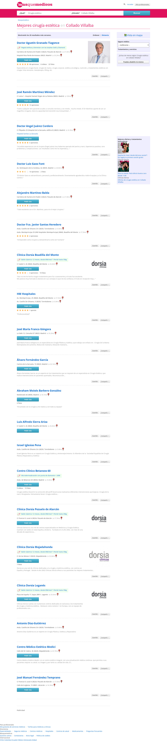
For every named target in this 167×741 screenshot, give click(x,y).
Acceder (130, 4)
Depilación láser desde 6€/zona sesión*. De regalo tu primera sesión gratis (133, 156)
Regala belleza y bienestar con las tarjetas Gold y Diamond (43, 47)
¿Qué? (22, 13)
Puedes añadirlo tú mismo (133, 62)
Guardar (95, 76)
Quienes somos (5, 736)
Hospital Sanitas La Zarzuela (27, 134)
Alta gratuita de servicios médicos (12, 727)
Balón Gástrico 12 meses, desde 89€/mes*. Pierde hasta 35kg (44, 259)
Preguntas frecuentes (94, 731)
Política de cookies (43, 736)
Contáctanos (18, 736)
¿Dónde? (76, 13)
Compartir (105, 76)
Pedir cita (28, 60)
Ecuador (15, 740)
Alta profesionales (142, 4)
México (20, 740)
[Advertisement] (133, 100)
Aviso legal (30, 736)
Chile (2, 740)
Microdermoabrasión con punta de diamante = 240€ (40, 475)
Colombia (7, 740)
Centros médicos (36, 731)
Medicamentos (77, 731)
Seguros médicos (20, 731)
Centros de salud (62, 731)
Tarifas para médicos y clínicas (39, 727)
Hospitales (49, 731)
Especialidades (5, 731)
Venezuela (28, 740)
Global (34, 740)
